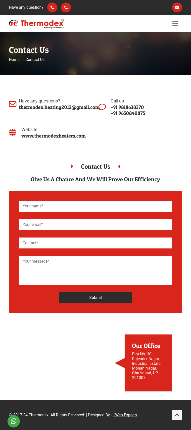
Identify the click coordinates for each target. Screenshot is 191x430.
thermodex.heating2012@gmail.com (59, 107)
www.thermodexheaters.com (53, 136)
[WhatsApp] (13, 421)
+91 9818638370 (127, 107)
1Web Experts (125, 415)
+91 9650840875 (128, 113)
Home (14, 59)
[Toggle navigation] (175, 23)
